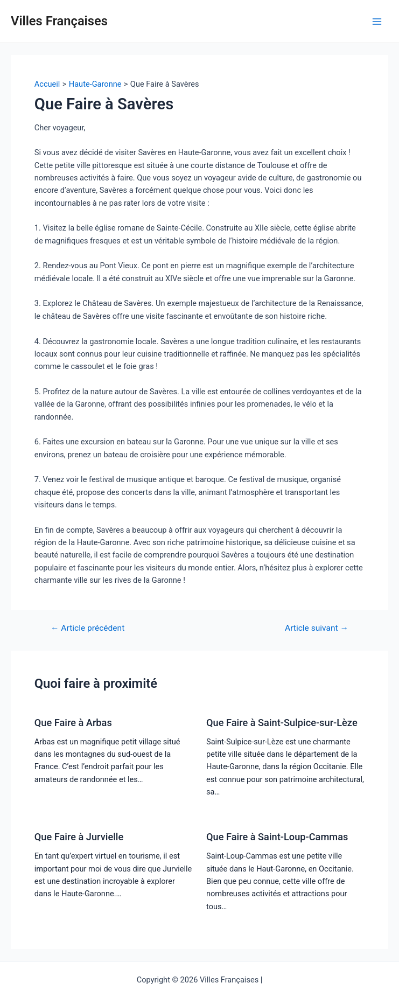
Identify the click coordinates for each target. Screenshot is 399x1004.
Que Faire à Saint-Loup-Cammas (277, 836)
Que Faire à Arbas (73, 722)
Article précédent (87, 628)
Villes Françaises (59, 21)
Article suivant (316, 628)
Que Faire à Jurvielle (78, 836)
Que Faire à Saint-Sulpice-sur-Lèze (282, 722)
